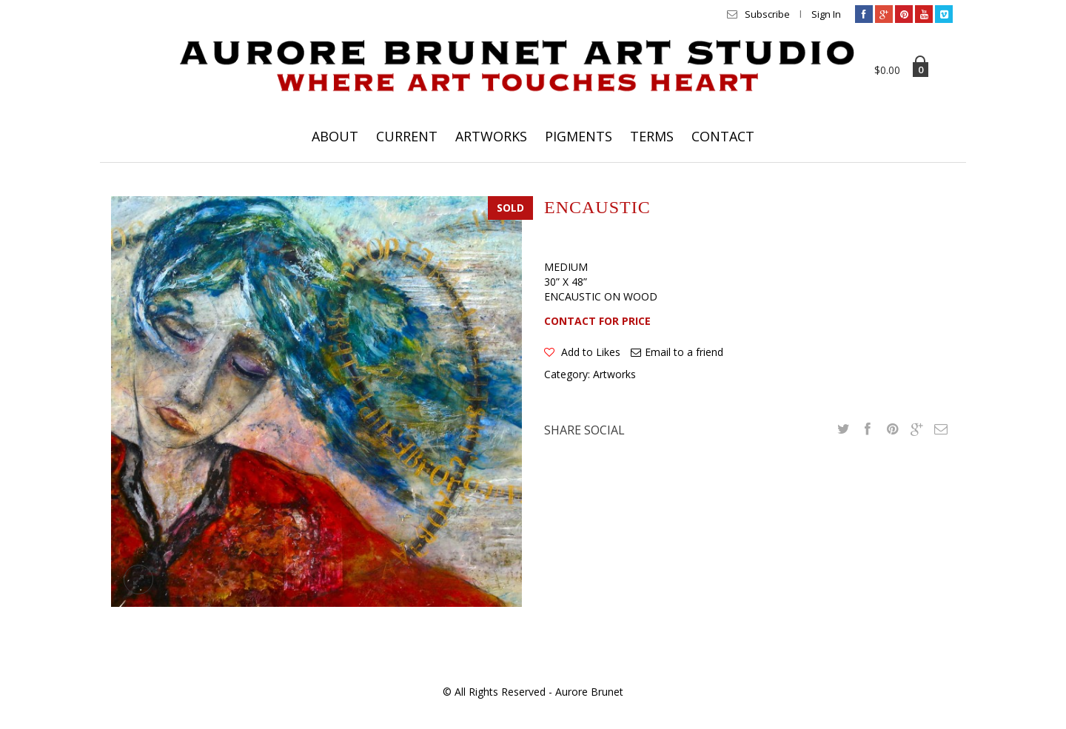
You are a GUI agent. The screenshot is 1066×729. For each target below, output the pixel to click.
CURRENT (407, 136)
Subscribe (767, 14)
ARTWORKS (491, 136)
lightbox (138, 579)
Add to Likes (589, 352)
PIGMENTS (578, 136)
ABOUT (335, 136)
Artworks (614, 374)
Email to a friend (684, 352)
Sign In (826, 14)
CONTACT (722, 136)
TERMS (652, 136)
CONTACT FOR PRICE (597, 321)
